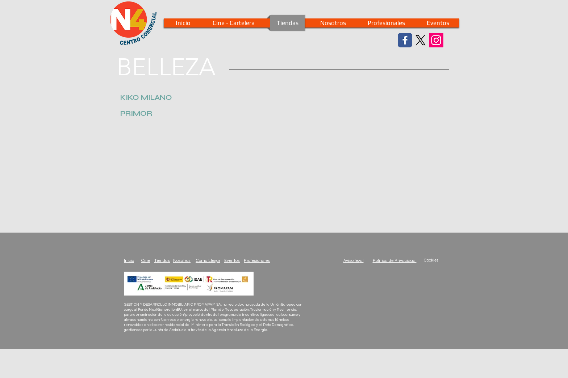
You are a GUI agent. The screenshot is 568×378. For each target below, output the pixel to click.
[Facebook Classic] (405, 40)
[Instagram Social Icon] (436, 40)
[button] (146, 97)
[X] (420, 40)
